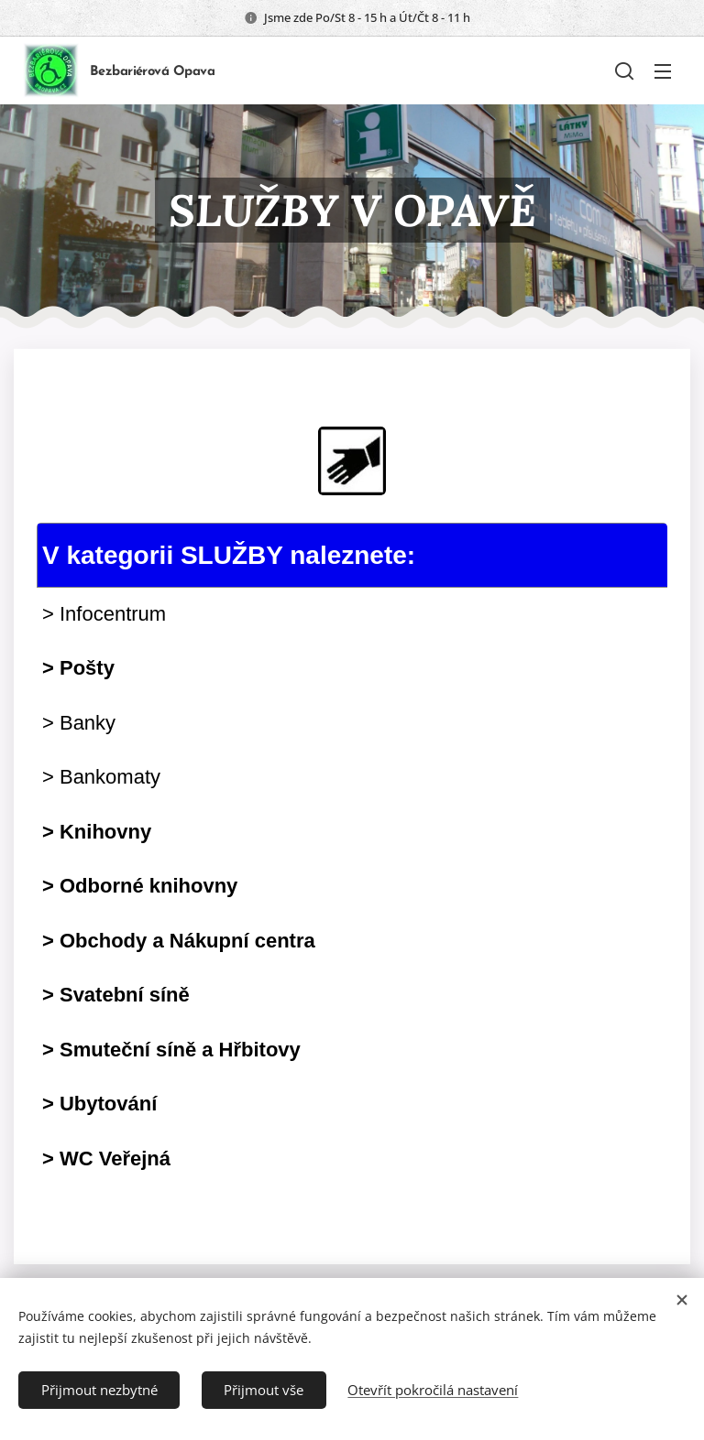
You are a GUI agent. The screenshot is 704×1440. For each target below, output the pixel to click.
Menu (662, 71)
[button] (624, 70)
